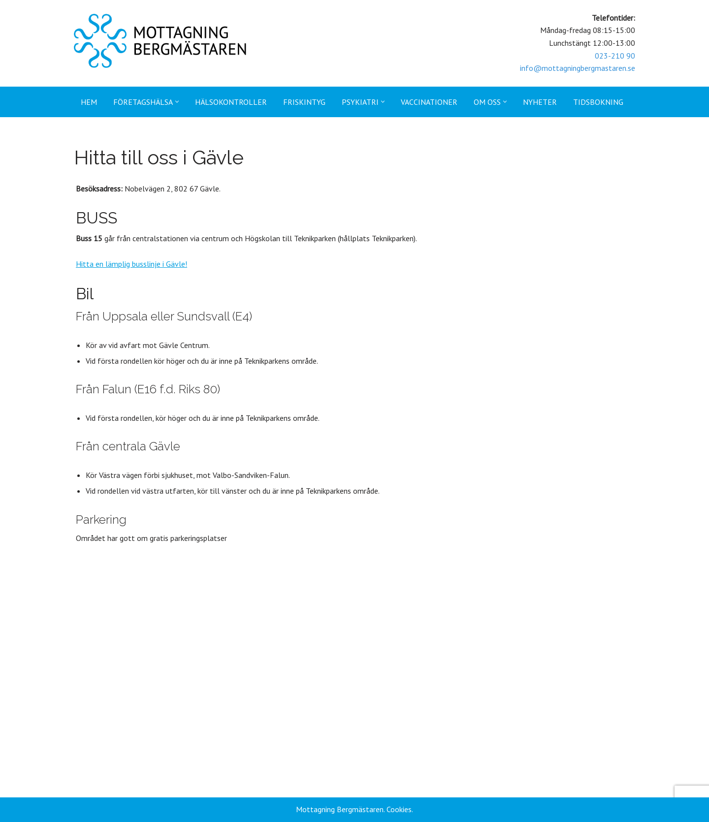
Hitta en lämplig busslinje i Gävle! (129, 264)
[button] (177, 101)
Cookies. (400, 809)
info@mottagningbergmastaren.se (577, 68)
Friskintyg (304, 102)
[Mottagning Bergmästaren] (160, 41)
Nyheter (540, 102)
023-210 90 (615, 56)
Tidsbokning (598, 102)
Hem (89, 102)
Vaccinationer (429, 102)
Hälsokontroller (231, 102)
